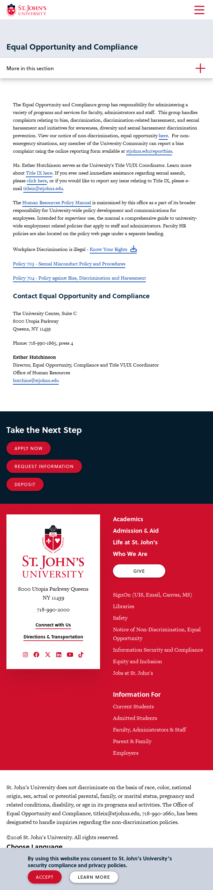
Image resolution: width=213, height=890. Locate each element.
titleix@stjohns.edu (43, 188)
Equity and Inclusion (137, 661)
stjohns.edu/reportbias (149, 151)
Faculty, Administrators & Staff (149, 729)
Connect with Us (53, 624)
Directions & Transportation (53, 636)
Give (139, 571)
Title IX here (39, 172)
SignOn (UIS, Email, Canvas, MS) (152, 594)
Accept (45, 877)
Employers (125, 753)
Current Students (133, 706)
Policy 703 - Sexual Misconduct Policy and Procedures (69, 263)
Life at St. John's (135, 542)
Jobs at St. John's (133, 673)
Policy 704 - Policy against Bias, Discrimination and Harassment (79, 277)
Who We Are (130, 553)
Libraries (123, 606)
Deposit (25, 484)
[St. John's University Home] (26, 10)
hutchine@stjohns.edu (36, 380)
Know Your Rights (108, 249)
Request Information (44, 466)
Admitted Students (135, 718)
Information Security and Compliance (158, 650)
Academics (128, 518)
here (163, 135)
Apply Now (29, 448)
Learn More (94, 877)
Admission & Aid (136, 530)
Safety (120, 618)
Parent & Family (132, 741)
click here (37, 180)
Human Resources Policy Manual (56, 202)
